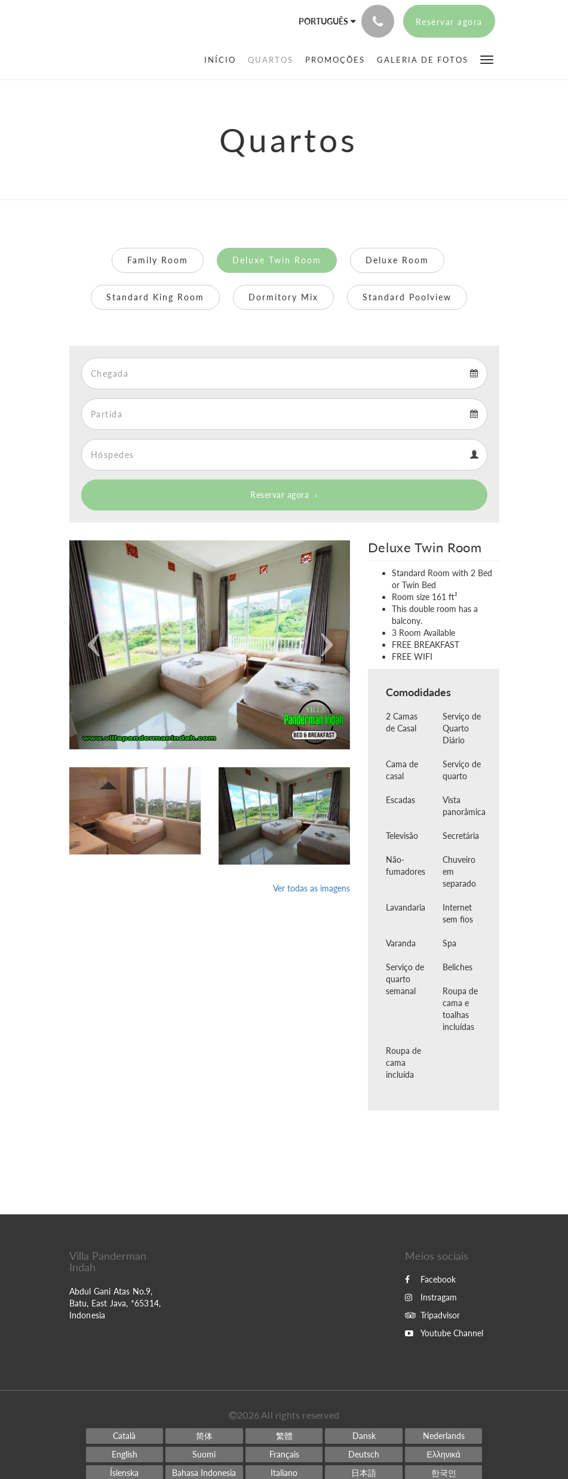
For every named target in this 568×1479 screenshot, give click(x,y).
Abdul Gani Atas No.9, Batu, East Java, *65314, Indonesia (115, 1303)
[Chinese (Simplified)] (204, 1436)
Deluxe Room (397, 260)
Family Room (157, 260)
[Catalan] (125, 1436)
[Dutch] (444, 1436)
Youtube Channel (444, 1333)
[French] (284, 1454)
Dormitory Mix (283, 297)
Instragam (431, 1297)
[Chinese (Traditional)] (284, 1436)
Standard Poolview (407, 297)
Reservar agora (279, 495)
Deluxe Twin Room (276, 260)
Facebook (430, 1279)
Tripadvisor (432, 1315)
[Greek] (444, 1454)
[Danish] (364, 1436)
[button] (486, 59)
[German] (364, 1454)
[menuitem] (223, 60)
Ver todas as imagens (311, 888)
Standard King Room (155, 297)
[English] (125, 1454)
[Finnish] (204, 1454)
